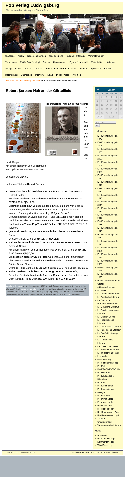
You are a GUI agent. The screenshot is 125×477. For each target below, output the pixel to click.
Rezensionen (59, 62)
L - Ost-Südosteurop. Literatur (59, 286)
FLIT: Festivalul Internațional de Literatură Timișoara (60, 289)
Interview (39, 75)
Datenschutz (11, 75)
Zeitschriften (97, 62)
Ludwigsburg (42, 292)
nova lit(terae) (104, 359)
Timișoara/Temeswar (39, 295)
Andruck (77, 75)
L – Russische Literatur (108, 346)
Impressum (95, 68)
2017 (99, 116)
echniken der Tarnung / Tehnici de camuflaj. (53, 271)
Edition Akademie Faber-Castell (61, 68)
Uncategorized (104, 422)
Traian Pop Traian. (45, 198)
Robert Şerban (53, 104)
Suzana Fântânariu (75, 56)
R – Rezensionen (105, 409)
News (50, 75)
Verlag (8, 68)
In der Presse (62, 75)
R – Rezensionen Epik (108, 412)
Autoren (28, 68)
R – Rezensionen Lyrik (108, 415)
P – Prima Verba (105, 399)
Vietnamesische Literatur (109, 425)
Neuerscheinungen (36, 56)
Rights (18, 68)
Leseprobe (102, 356)
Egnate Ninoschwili (78, 62)
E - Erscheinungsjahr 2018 (28, 80)
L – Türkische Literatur (108, 353)
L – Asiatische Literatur (108, 297)
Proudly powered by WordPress (84, 452)
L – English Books (106, 317)
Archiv (21, 56)
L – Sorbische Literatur (108, 349)
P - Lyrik (16, 289)
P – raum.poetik (105, 402)
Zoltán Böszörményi (30, 62)
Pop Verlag (53, 292)
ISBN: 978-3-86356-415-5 (25, 292)
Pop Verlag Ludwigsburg (32, 5)
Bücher (46, 62)
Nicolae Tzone (56, 56)
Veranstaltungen (96, 56)
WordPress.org (104, 445)
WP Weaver (113, 452)
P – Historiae (103, 372)
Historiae (101, 290)
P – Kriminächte (105, 385)
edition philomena (106, 287)
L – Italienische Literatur (109, 330)
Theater (101, 418)
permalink (76, 295)
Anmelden (102, 435)
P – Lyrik (101, 392)
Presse (38, 68)
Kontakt (108, 68)
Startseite (10, 56)
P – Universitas (104, 405)
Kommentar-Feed (106, 442)
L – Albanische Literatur (108, 293)
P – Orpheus (103, 395)
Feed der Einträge (106, 438)
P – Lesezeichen (105, 389)
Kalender (111, 62)
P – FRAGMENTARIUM (109, 369)
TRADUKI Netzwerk (56, 295)
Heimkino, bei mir (19, 191)
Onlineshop (26, 75)
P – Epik (101, 366)
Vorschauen (11, 62)
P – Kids (101, 382)
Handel (83, 68)
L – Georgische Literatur (109, 326)
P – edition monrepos (107, 363)
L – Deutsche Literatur (108, 307)
